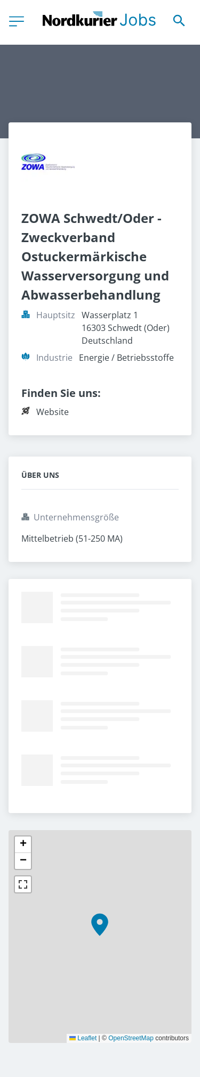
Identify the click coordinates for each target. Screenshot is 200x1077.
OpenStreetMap (131, 1038)
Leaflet (83, 1038)
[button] (99, 925)
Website (52, 412)
